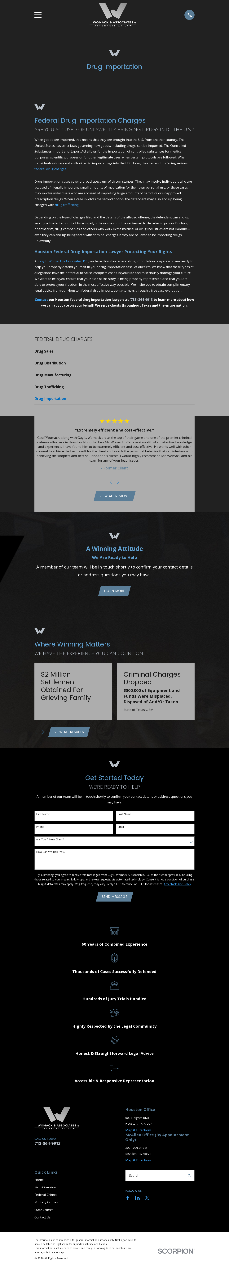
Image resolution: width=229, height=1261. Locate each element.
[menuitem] (114, 351)
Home (39, 1181)
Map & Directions (138, 1132)
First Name (43, 815)
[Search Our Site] (189, 1177)
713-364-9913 (47, 1145)
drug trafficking (67, 205)
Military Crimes (46, 1204)
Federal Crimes (45, 1196)
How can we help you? (50, 853)
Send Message (114, 898)
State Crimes (43, 1211)
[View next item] (118, 482)
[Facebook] (127, 1199)
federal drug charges (50, 169)
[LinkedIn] (137, 1199)
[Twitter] (147, 1199)
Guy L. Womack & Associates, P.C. (63, 261)
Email (121, 828)
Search (134, 1177)
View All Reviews (114, 496)
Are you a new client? (50, 840)
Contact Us (42, 1219)
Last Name (124, 815)
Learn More (114, 591)
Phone (40, 828)
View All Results (69, 733)
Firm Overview (45, 1189)
